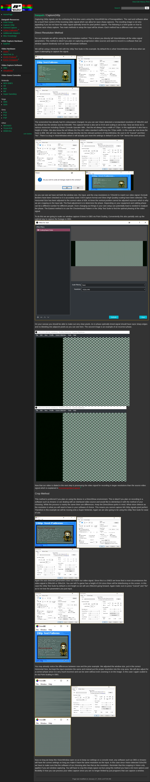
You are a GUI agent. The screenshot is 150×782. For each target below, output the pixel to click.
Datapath (39, 15)
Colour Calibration (10, 30)
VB (4, 86)
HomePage (8, 14)
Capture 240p (8, 25)
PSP (5, 118)
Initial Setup (8, 22)
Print (147, 2)
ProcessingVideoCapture (69, 488)
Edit (138, 2)
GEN (5, 105)
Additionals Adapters (11, 33)
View (134, 2)
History (142, 2)
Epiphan (6, 44)
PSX (5, 112)
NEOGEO (7, 126)
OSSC (5, 52)
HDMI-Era (7, 131)
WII (4, 91)
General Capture (10, 28)
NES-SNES (8, 83)
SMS (5, 102)
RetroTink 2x (8, 54)
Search (117, 8)
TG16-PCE (7, 128)
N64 (5, 89)
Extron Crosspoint (10, 60)
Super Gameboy (10, 94)
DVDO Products (9, 57)
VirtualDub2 (8, 71)
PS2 (5, 115)
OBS (5, 68)
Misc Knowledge (10, 36)
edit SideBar (28, 134)
